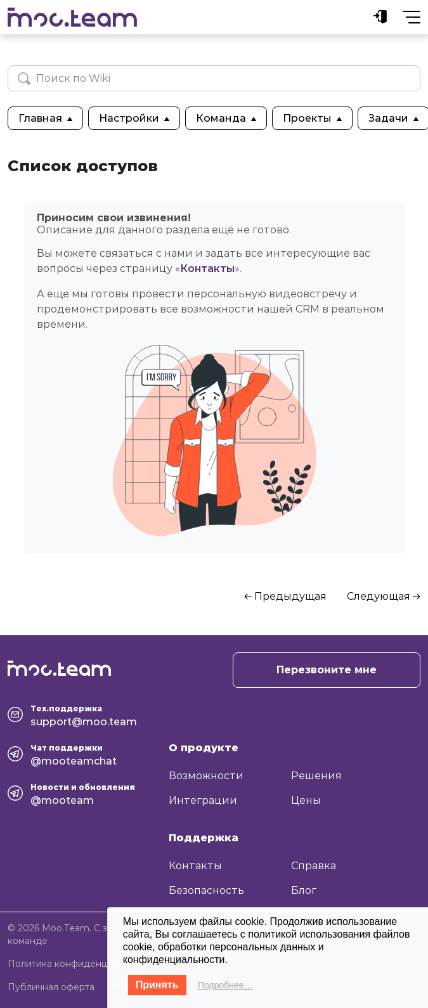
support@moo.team (83, 722)
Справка (313, 866)
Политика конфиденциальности (81, 963)
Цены (306, 800)
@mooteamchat (73, 761)
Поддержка (203, 838)
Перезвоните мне (326, 670)
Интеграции (203, 800)
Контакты (207, 268)
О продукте (203, 748)
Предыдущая (290, 596)
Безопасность (206, 890)
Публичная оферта (51, 987)
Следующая (378, 596)
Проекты (312, 118)
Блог (303, 890)
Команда (226, 118)
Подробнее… (225, 985)
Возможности (206, 776)
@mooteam (62, 800)
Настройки (134, 118)
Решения (316, 776)
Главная (45, 118)
